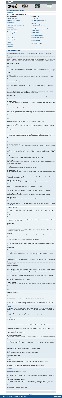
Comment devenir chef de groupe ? (35, 19)
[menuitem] (7, 9)
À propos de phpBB (21, 371)
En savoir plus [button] (25, 396)
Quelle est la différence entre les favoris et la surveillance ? (37, 35)
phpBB (42, 121)
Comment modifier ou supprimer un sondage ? (11, 35)
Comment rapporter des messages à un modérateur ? (12, 38)
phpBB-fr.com (32, 394)
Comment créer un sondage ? (10, 34)
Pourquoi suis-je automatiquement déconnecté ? (12, 21)
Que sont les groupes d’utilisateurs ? (35, 18)
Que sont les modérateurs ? (34, 17)
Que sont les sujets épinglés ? (10, 46)
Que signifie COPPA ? (9, 17)
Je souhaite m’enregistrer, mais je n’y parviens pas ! (12, 18)
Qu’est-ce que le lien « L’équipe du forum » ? (36, 21)
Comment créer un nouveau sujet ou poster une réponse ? (13, 32)
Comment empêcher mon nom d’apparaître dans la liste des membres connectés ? (15, 25)
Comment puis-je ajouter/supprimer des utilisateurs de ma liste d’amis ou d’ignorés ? (40, 28)
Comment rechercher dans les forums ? (35, 30)
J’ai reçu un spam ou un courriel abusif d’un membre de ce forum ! (38, 25)
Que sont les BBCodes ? (9, 42)
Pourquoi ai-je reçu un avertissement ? (11, 37)
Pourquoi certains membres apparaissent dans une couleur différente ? (38, 20)
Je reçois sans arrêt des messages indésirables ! (36, 24)
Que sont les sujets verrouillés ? (10, 47)
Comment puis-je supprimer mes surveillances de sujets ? (37, 37)
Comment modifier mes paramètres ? (10, 24)
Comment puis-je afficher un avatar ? (10, 28)
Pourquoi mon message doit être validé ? (11, 39)
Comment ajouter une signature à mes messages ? (12, 33)
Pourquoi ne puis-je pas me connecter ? (11, 19)
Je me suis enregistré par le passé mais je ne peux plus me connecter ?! (14, 20)
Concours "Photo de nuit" (10, 12)
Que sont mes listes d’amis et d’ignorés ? (35, 27)
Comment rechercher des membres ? (35, 32)
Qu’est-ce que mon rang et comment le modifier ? (12, 29)
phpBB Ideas (41, 375)
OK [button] (57, 396)
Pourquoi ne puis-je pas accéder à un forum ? (11, 36)
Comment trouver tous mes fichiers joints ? (35, 40)
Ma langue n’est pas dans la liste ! (10, 27)
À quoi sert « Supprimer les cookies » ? (11, 22)
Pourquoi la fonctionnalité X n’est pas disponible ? (36, 43)
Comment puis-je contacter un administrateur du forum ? (37, 44)
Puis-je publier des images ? (10, 44)
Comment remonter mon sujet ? (10, 40)
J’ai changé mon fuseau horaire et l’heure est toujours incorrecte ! (13, 26)
